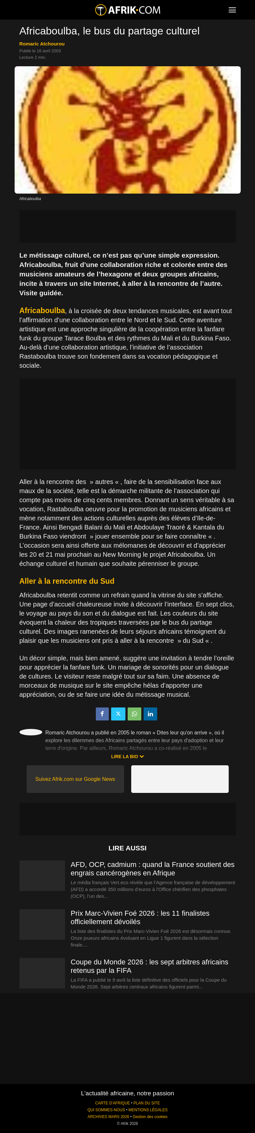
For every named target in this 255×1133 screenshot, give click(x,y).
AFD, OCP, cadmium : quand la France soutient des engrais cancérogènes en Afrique (153, 868)
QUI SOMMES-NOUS (106, 1110)
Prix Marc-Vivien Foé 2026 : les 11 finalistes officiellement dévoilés (140, 917)
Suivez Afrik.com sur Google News (75, 779)
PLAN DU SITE (147, 1103)
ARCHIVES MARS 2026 (108, 1116)
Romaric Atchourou (42, 43)
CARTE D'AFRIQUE (112, 1103)
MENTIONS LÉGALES (148, 1110)
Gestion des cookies (150, 1116)
